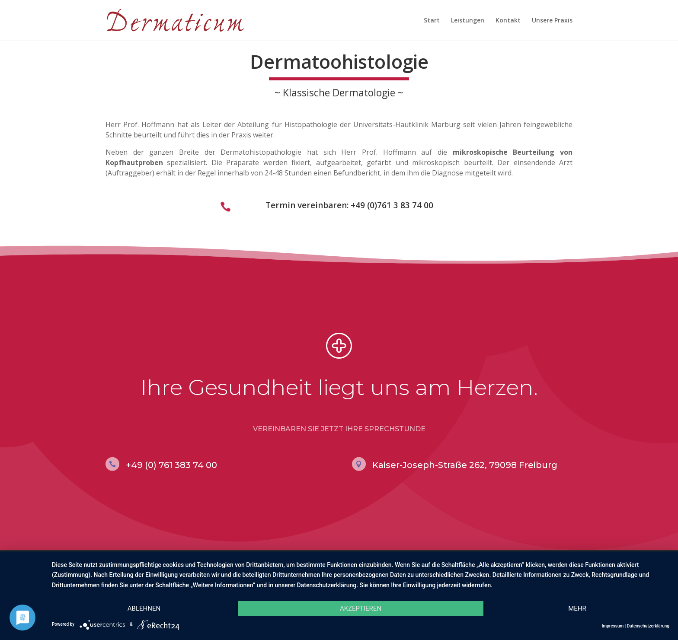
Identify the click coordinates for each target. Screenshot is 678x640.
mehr (577, 608)
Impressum (613, 626)
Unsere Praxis (552, 20)
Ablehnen (144, 608)
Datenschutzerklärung (648, 626)
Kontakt (508, 20)
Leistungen (467, 20)
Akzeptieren (360, 608)
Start (432, 20)
